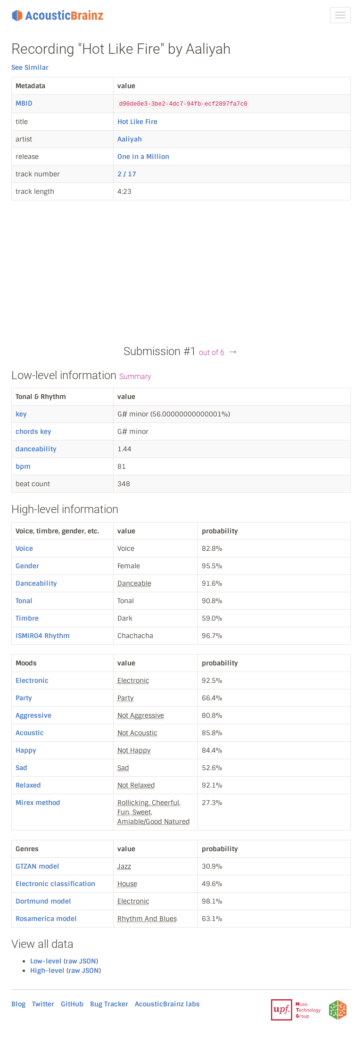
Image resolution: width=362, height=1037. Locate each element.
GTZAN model (37, 866)
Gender (27, 566)
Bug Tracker (109, 1004)
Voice (24, 548)
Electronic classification (55, 883)
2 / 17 (126, 174)
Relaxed (28, 785)
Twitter (43, 1004)
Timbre (27, 618)
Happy (26, 750)
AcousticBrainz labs (167, 1004)
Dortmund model (43, 901)
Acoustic (30, 733)
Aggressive (33, 715)
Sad (21, 767)
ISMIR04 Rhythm (43, 635)
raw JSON (81, 961)
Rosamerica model (46, 918)
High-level (47, 970)
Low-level (46, 961)
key (21, 414)
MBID (24, 103)
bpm (23, 466)
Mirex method (38, 802)
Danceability (36, 583)
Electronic (32, 680)
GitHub (72, 1004)
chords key (33, 431)
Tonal (24, 601)
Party (24, 698)
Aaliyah (129, 139)
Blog (18, 1004)
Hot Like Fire (137, 121)
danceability (36, 449)
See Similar (30, 67)
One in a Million (143, 156)
